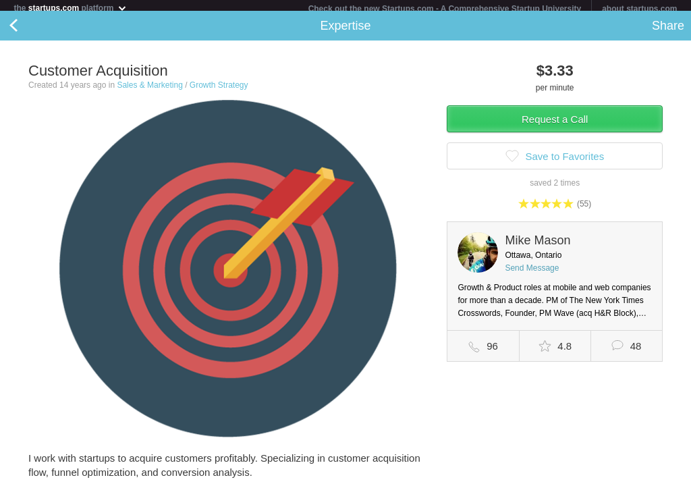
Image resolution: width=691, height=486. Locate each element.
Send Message (532, 273)
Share (668, 31)
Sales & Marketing (149, 90)
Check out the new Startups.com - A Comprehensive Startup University (445, 9)
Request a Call (555, 124)
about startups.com (639, 9)
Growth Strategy (219, 90)
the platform (70, 7)
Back (27, 31)
